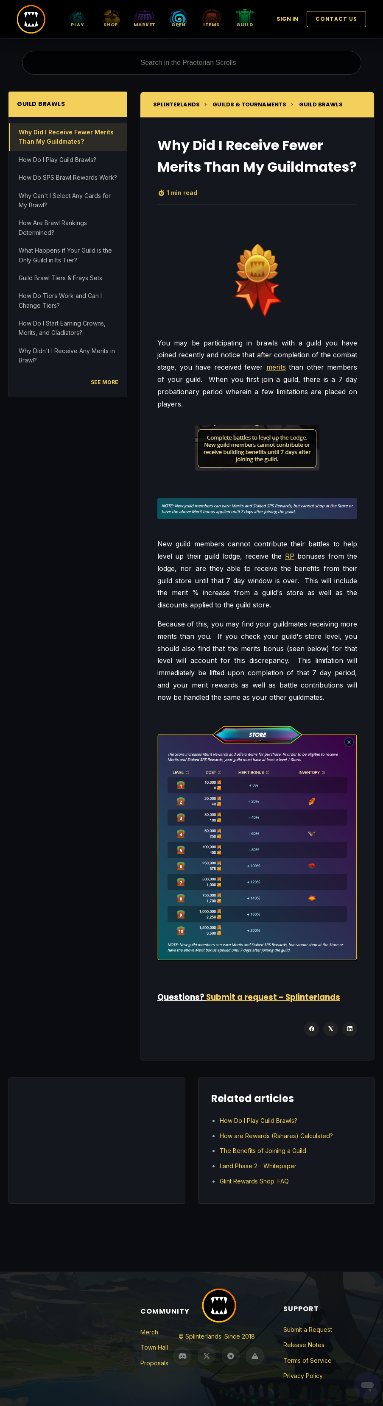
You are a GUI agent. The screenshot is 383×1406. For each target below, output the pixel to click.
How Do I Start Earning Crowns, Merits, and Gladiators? (62, 328)
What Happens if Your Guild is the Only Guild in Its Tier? (65, 255)
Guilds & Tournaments (249, 104)
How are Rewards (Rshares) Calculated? (276, 1135)
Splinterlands (176, 104)
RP (289, 556)
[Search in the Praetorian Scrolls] (191, 63)
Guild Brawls (321, 104)
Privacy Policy (303, 1375)
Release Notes (303, 1344)
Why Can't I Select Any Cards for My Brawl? (65, 200)
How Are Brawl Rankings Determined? (53, 227)
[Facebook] (311, 1029)
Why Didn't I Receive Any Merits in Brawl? (67, 355)
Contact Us (336, 18)
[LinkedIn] (349, 1029)
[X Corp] (330, 1029)
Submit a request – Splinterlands (273, 997)
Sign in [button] (287, 19)
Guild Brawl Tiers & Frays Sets (60, 277)
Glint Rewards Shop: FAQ (254, 1181)
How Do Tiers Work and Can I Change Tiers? (60, 300)
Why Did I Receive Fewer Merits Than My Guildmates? (66, 136)
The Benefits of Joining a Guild (263, 1150)
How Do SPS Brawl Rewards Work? (68, 177)
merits (276, 367)
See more (104, 382)
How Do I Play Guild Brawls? (57, 159)
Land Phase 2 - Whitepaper (258, 1165)
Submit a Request (307, 1329)
